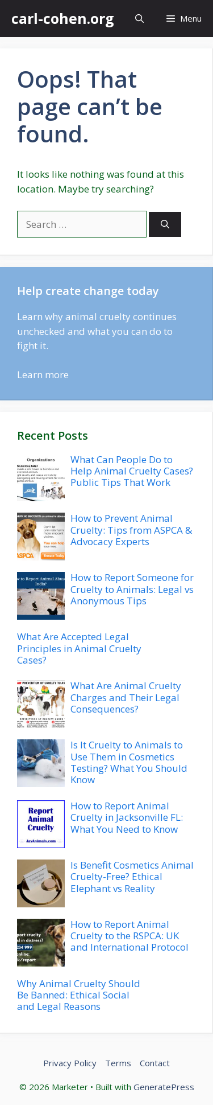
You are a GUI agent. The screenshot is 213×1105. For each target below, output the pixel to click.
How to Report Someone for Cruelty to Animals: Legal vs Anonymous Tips (132, 589)
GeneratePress (163, 1086)
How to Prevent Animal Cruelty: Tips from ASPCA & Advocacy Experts (131, 529)
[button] (139, 18)
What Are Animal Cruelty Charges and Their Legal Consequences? (125, 697)
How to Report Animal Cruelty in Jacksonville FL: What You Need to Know (126, 817)
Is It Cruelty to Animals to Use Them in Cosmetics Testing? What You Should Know (128, 762)
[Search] (165, 225)
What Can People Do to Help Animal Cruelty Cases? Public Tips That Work (131, 471)
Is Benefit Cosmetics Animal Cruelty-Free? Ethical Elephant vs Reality (132, 876)
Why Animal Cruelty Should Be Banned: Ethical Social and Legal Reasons (78, 995)
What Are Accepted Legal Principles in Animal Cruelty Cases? (79, 648)
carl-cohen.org (62, 18)
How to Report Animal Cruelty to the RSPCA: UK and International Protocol (129, 936)
